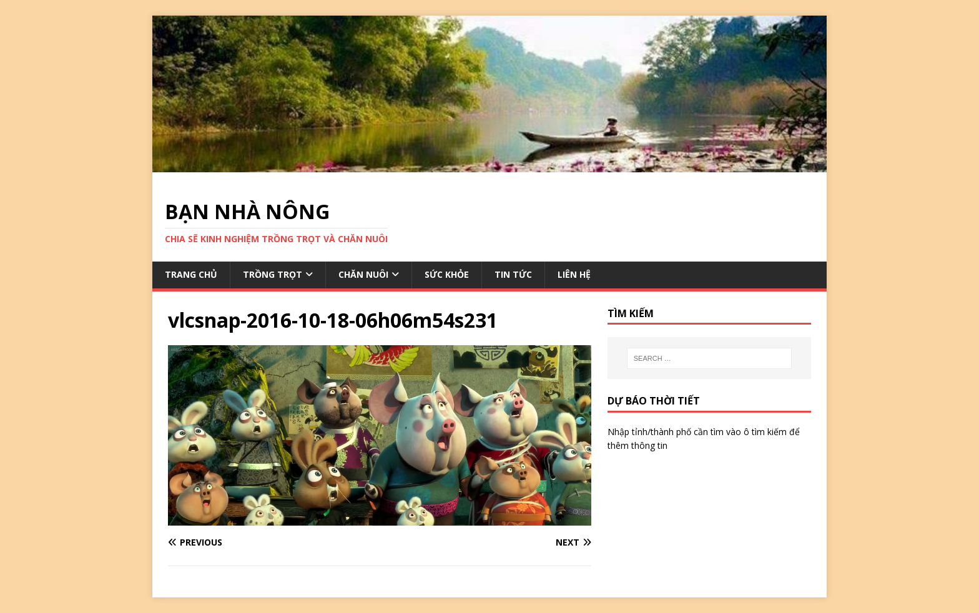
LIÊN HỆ (574, 274)
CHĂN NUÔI (363, 274)
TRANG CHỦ (191, 274)
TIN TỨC (513, 274)
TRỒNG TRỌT (272, 274)
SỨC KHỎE (447, 274)
